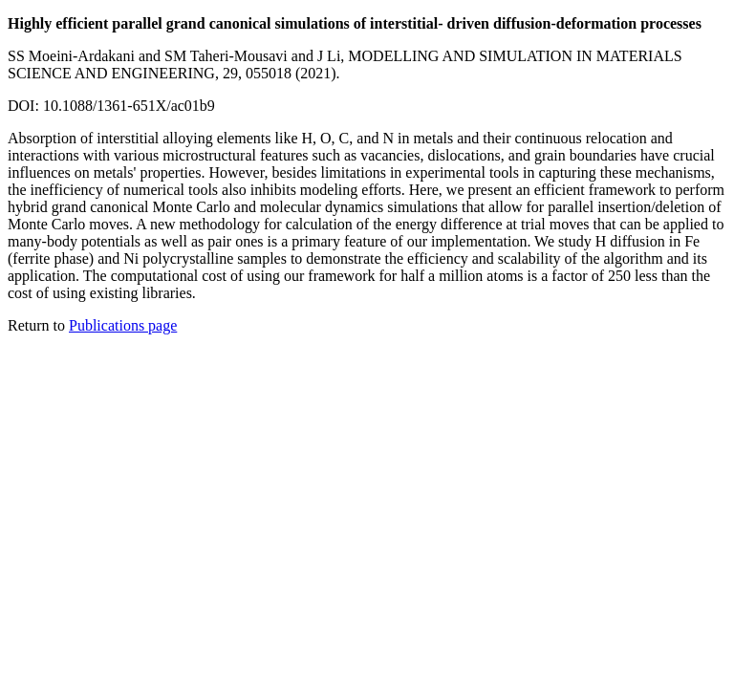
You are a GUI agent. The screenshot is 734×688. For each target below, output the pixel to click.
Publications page (123, 325)
